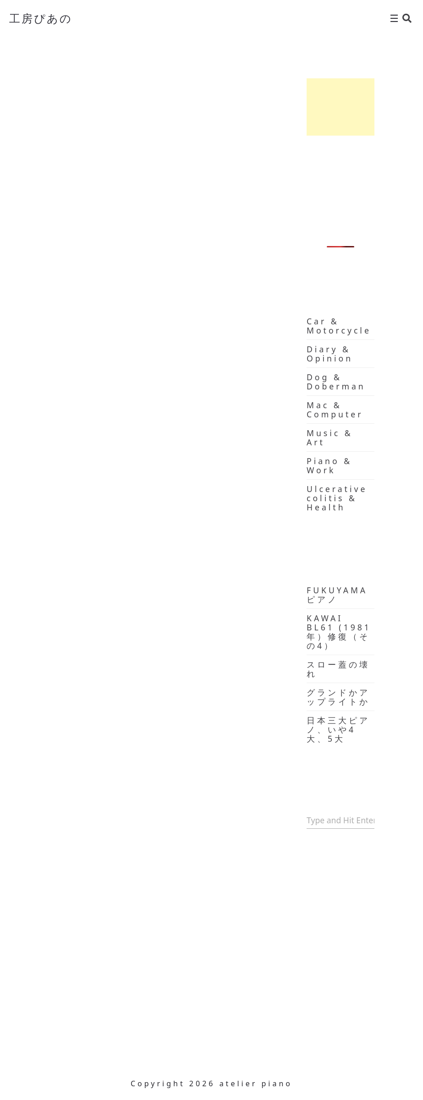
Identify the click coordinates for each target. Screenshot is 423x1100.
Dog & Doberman (336, 381)
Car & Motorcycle (339, 326)
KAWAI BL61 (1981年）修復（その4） (339, 631)
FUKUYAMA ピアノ (337, 595)
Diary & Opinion (330, 354)
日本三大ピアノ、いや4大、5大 (338, 729)
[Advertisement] (340, 107)
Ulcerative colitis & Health (337, 498)
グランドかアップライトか (338, 697)
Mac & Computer (335, 409)
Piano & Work (329, 465)
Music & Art (330, 437)
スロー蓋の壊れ (338, 669)
